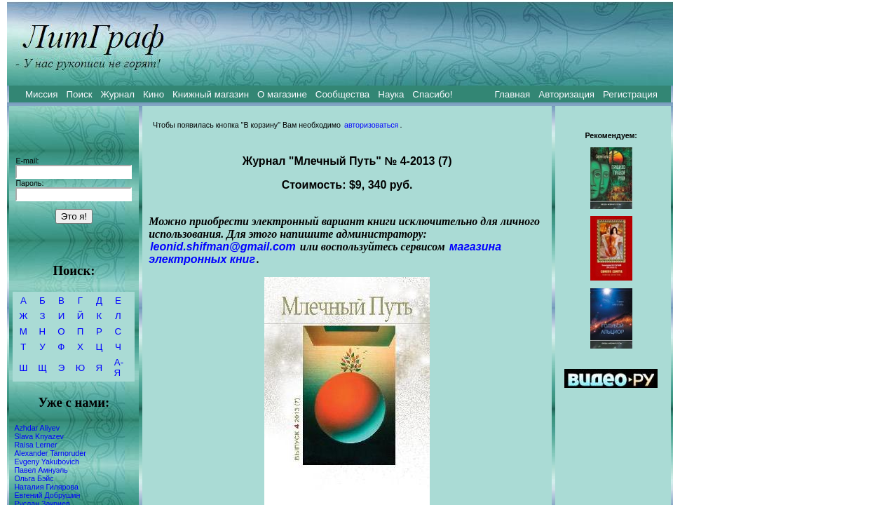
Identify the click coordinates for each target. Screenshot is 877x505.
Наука (391, 94)
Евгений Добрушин (47, 495)
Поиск (80, 94)
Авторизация (566, 94)
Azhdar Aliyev (37, 428)
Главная (513, 94)
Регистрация (630, 94)
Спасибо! (432, 94)
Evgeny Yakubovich (46, 461)
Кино (153, 94)
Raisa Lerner (35, 444)
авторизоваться (371, 125)
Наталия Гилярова (46, 487)
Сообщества (342, 94)
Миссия (41, 94)
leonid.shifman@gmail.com (223, 246)
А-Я (118, 367)
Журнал (117, 94)
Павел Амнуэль (40, 470)
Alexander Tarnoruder (50, 453)
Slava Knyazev (39, 436)
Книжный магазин (210, 94)
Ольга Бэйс (33, 478)
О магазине (282, 94)
